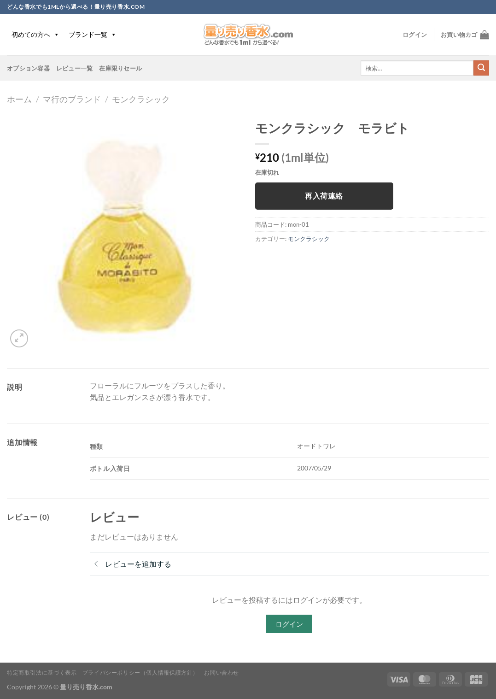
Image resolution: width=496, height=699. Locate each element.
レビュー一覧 (74, 68)
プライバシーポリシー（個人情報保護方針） (140, 672)
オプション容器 (28, 68)
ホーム (19, 99)
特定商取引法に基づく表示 (41, 672)
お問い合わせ (221, 672)
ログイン (289, 624)
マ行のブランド (72, 99)
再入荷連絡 (324, 196)
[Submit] (481, 68)
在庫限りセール (120, 68)
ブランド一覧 (93, 34)
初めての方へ (35, 34)
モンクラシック (141, 99)
